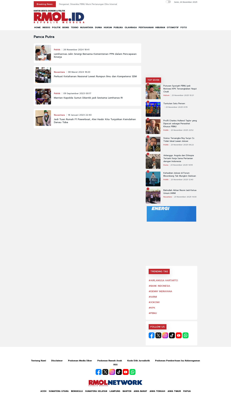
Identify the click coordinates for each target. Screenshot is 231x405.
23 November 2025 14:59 (181, 165)
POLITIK (56, 27)
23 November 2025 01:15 (177, 107)
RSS (115, 364)
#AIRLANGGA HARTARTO (163, 280)
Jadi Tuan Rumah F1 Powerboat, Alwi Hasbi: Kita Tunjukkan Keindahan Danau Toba (95, 121)
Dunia (165, 165)
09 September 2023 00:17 (77, 93)
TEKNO (74, 27)
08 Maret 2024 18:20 (79, 72)
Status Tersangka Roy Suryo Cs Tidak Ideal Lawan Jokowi (178, 140)
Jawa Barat (140, 391)
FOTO (183, 27)
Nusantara (59, 72)
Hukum (166, 95)
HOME (37, 27)
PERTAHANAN (146, 27)
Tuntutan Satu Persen (174, 103)
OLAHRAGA (131, 27)
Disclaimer (57, 360)
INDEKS (46, 27)
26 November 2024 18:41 (76, 49)
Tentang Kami (38, 360)
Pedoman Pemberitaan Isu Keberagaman (177, 360)
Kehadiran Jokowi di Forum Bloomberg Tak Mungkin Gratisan (179, 174)
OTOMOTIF (173, 27)
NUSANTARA (86, 27)
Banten (127, 391)
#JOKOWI (154, 302)
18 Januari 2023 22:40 (79, 115)
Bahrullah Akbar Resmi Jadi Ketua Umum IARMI (179, 192)
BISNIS (65, 27)
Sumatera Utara (59, 391)
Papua (187, 391)
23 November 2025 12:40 (182, 179)
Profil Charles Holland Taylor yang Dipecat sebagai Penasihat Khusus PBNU (180, 123)
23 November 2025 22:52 (182, 130)
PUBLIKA (118, 27)
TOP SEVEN (153, 80)
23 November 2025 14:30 (185, 196)
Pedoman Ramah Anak (109, 360)
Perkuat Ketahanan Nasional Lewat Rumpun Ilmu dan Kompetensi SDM (95, 76)
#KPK (152, 308)
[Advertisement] (171, 55)
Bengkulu (77, 391)
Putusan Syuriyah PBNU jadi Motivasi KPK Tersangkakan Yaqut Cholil (180, 88)
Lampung (114, 391)
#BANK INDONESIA (159, 286)
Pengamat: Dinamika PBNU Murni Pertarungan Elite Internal (88, 4)
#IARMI (153, 297)
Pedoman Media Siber (80, 360)
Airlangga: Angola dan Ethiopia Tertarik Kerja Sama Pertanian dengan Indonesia (178, 158)
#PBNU (153, 313)
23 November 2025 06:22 (182, 144)
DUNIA (98, 27)
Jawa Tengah (157, 391)
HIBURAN (160, 27)
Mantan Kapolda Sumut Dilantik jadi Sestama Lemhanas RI (88, 97)
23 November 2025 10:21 (183, 95)
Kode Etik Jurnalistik (138, 360)
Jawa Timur (174, 391)
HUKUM (108, 27)
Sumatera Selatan (96, 391)
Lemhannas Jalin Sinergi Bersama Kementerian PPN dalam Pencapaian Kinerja (95, 55)
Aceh (43, 391)
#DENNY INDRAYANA (160, 291)
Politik (57, 49)
